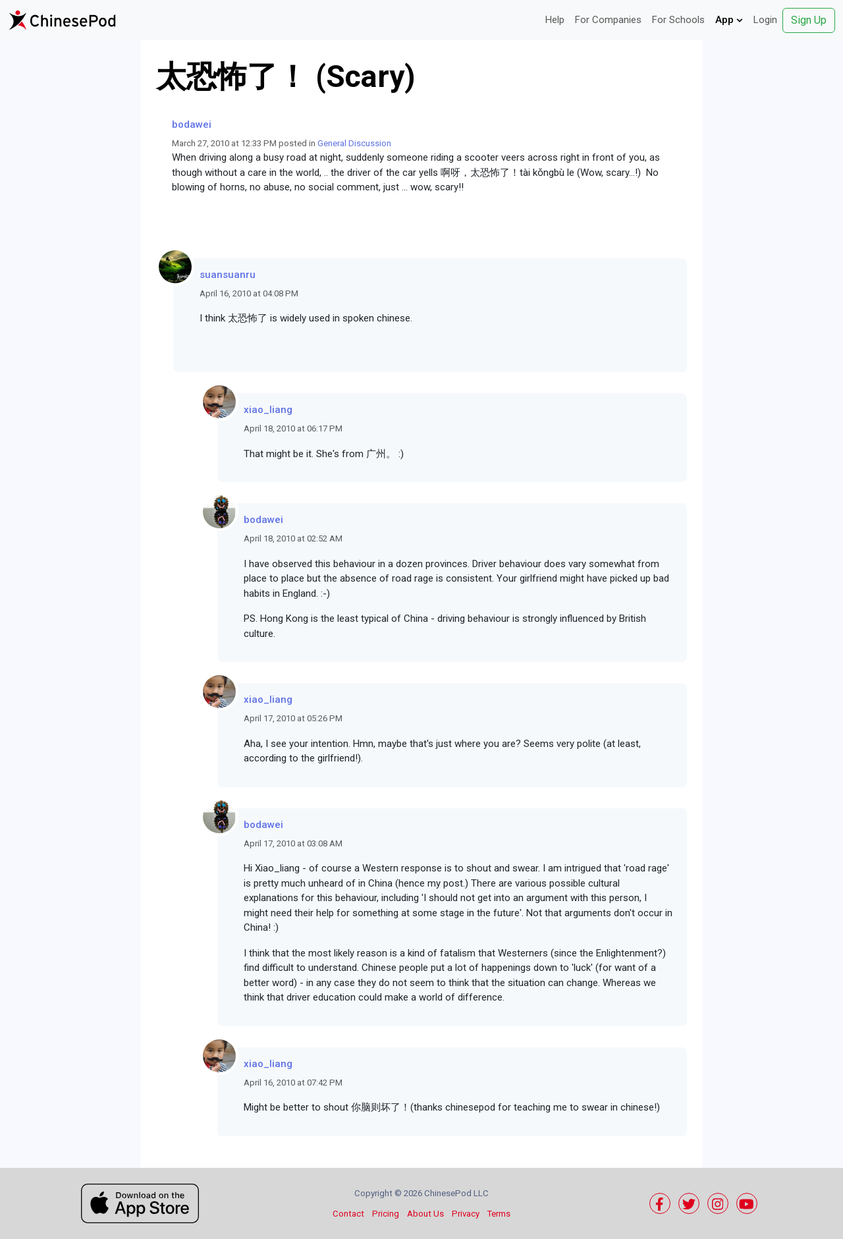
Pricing (385, 1214)
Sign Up (809, 20)
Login (765, 20)
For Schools (678, 20)
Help (554, 20)
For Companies (608, 20)
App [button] (729, 20)
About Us (425, 1214)
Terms (498, 1214)
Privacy (465, 1214)
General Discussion (354, 143)
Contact (348, 1214)
